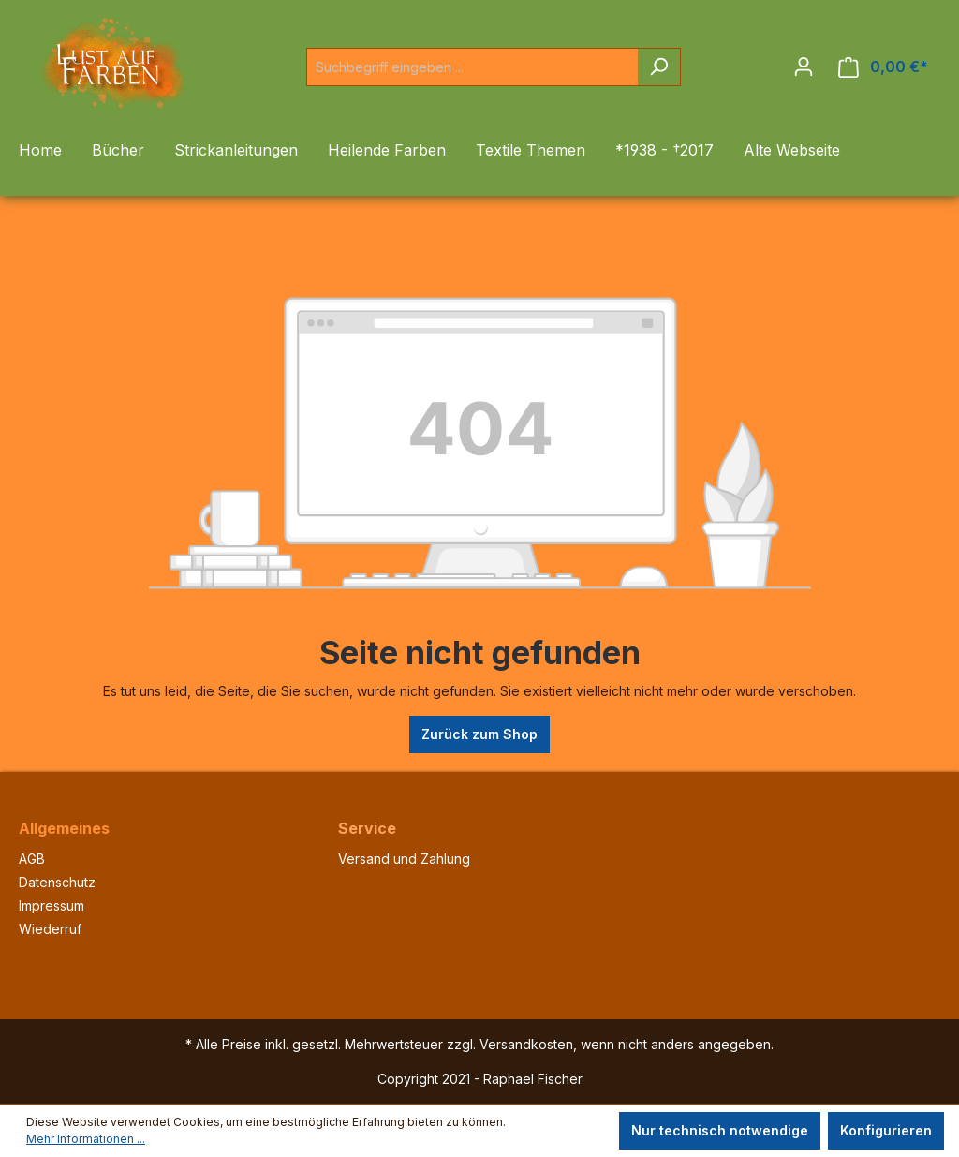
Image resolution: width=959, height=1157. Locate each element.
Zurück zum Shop (479, 734)
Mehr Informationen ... (85, 1139)
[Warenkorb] (883, 67)
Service (367, 828)
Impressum (51, 905)
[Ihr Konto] (803, 66)
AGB (32, 859)
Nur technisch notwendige (719, 1130)
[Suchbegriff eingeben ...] (472, 67)
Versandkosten (526, 1044)
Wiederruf (50, 929)
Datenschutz (57, 882)
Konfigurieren (886, 1130)
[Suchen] (659, 67)
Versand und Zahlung (404, 859)
